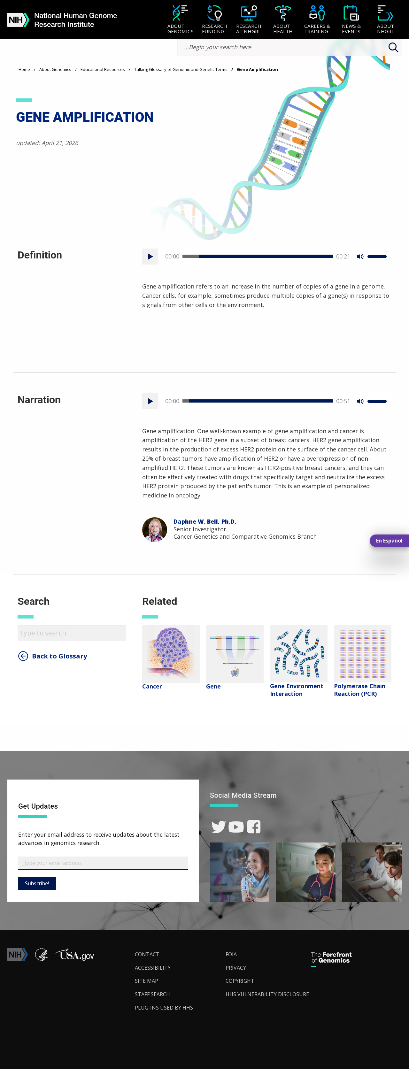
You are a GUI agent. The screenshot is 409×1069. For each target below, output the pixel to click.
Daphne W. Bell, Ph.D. (205, 521)
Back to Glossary (59, 656)
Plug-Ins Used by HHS (164, 1007)
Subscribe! (37, 883)
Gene (213, 686)
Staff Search (152, 994)
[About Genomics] (180, 20)
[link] (219, 827)
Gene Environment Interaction (296, 689)
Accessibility (153, 967)
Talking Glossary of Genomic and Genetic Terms (181, 69)
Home (24, 69)
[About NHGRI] (385, 20)
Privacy (236, 967)
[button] (74, 959)
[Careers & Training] (317, 20)
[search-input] (289, 47)
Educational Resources (103, 69)
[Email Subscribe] (103, 863)
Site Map (146, 980)
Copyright (240, 980)
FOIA (231, 954)
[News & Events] (351, 20)
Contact (147, 954)
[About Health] (283, 20)
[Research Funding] (214, 20)
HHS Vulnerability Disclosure (267, 994)
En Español (389, 540)
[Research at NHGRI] (249, 20)
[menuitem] (180, 19)
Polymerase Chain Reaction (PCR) (359, 689)
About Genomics (55, 69)
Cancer (152, 686)
